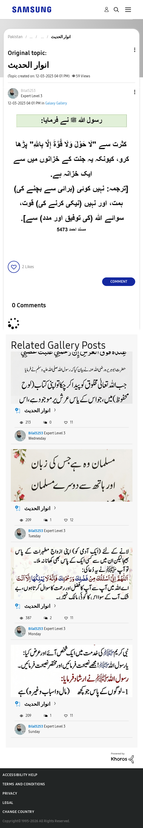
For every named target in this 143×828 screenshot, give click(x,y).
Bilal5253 (35, 433)
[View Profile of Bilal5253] (28, 91)
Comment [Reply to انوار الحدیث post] (118, 281)
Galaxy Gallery (56, 103)
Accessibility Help (20, 775)
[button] (126, 92)
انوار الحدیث (37, 410)
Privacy (10, 793)
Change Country (18, 812)
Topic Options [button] (126, 50)
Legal (8, 803)
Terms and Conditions (24, 784)
